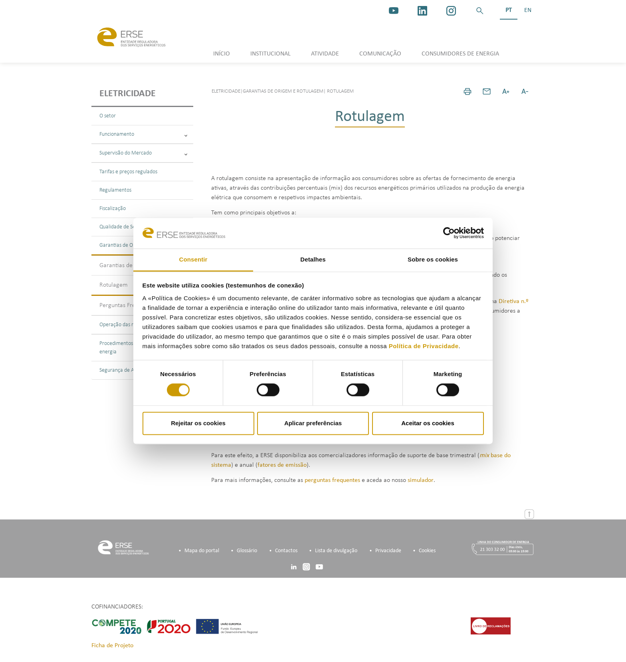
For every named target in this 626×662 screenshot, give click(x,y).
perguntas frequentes (332, 480)
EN (527, 10)
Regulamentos (115, 190)
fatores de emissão (282, 465)
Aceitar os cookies (427, 423)
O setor (107, 116)
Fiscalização (112, 209)
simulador (421, 480)
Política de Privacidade (424, 346)
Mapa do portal (201, 551)
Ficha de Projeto (112, 645)
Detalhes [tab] (312, 259)
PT (508, 10)
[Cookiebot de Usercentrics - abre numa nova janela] (449, 233)
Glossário (247, 551)
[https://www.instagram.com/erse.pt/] (451, 11)
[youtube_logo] (393, 11)
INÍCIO (221, 54)
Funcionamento (143, 134)
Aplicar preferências (313, 423)
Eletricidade (127, 94)
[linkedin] (422, 11)
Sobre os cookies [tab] (433, 259)
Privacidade (388, 551)
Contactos (286, 551)
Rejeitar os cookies (198, 423)
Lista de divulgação (336, 551)
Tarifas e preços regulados (128, 172)
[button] (480, 11)
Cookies (427, 551)
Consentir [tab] (193, 259)
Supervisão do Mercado (143, 153)
